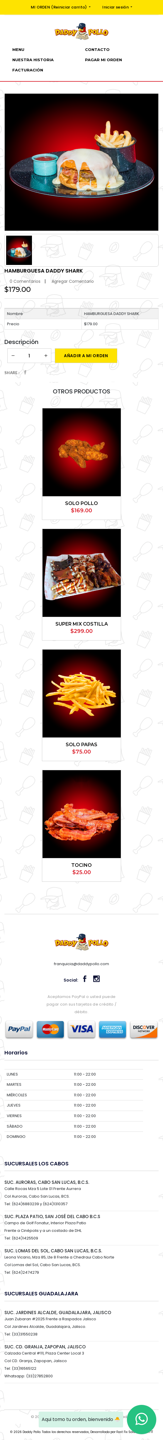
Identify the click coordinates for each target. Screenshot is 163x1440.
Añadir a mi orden (86, 356)
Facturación (27, 70)
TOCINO (81, 865)
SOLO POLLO (81, 503)
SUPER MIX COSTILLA (81, 624)
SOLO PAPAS (81, 744)
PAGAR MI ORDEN (103, 59)
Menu (18, 49)
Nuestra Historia (33, 59)
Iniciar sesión (116, 7)
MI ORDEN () (59, 7)
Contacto (97, 49)
